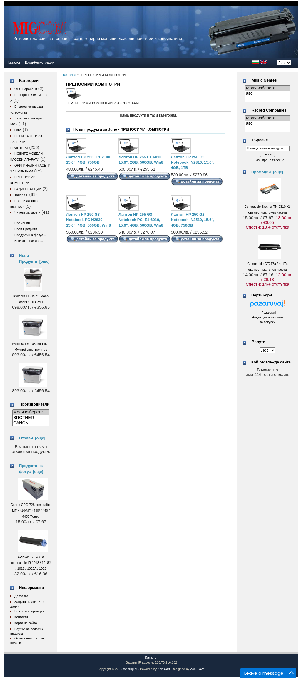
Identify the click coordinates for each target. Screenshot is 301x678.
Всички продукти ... (28, 240)
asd (267, 93)
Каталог (14, 62)
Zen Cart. (164, 669)
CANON (31, 423)
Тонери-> (21, 195)
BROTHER (31, 418)
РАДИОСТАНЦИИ (27, 189)
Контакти (21, 617)
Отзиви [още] (32, 438)
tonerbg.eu (130, 669)
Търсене (260, 140)
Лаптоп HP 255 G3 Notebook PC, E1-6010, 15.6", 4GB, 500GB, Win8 (140, 219)
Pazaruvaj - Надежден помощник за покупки (267, 317)
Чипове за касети (27, 212)
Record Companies (269, 110)
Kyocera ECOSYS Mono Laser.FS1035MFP (31, 296)
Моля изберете (31, 412)
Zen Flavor (197, 669)
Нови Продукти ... (27, 229)
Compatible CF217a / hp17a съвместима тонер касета (267, 263)
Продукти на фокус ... (30, 235)
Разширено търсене (269, 160)
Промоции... (23, 223)
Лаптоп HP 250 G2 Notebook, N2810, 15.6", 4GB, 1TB (192, 162)
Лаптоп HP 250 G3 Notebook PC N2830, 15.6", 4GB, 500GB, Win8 (88, 219)
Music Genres (264, 80)
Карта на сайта (25, 623)
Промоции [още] (267, 172)
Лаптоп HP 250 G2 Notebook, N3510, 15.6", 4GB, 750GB (192, 219)
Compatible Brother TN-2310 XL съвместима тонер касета (268, 206)
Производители (34, 404)
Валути (258, 342)
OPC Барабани (25, 89)
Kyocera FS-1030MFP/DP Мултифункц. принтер (30, 343)
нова (17, 130)
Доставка (21, 596)
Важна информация (29, 611)
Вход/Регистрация (40, 62)
